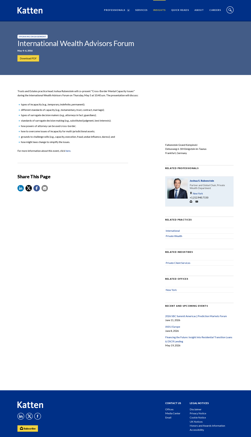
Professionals (114, 10)
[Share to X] (28, 189)
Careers (215, 10)
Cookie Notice (198, 417)
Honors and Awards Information (207, 425)
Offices (169, 409)
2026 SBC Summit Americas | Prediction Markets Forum (196, 317)
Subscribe (28, 428)
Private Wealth (174, 237)
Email (168, 417)
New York (196, 194)
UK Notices (196, 421)
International (173, 231)
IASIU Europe (172, 328)
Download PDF (28, 58)
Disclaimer (196, 409)
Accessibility (197, 429)
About (199, 10)
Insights (159, 10)
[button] (20, 189)
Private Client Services (178, 264)
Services (141, 10)
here (68, 152)
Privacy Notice (198, 413)
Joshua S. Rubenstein (202, 182)
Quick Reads (180, 10)
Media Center (172, 413)
